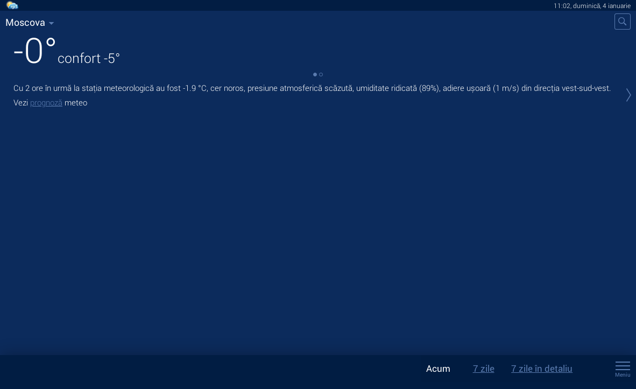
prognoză (46, 102)
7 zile (483, 368)
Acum (438, 368)
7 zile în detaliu (542, 368)
